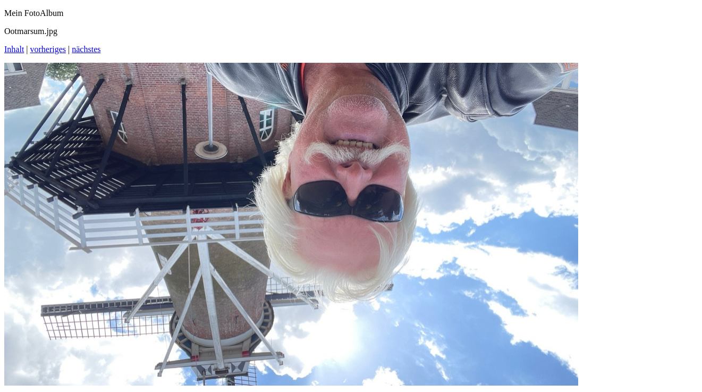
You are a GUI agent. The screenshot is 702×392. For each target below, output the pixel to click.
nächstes (86, 49)
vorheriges (48, 49)
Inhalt (14, 49)
